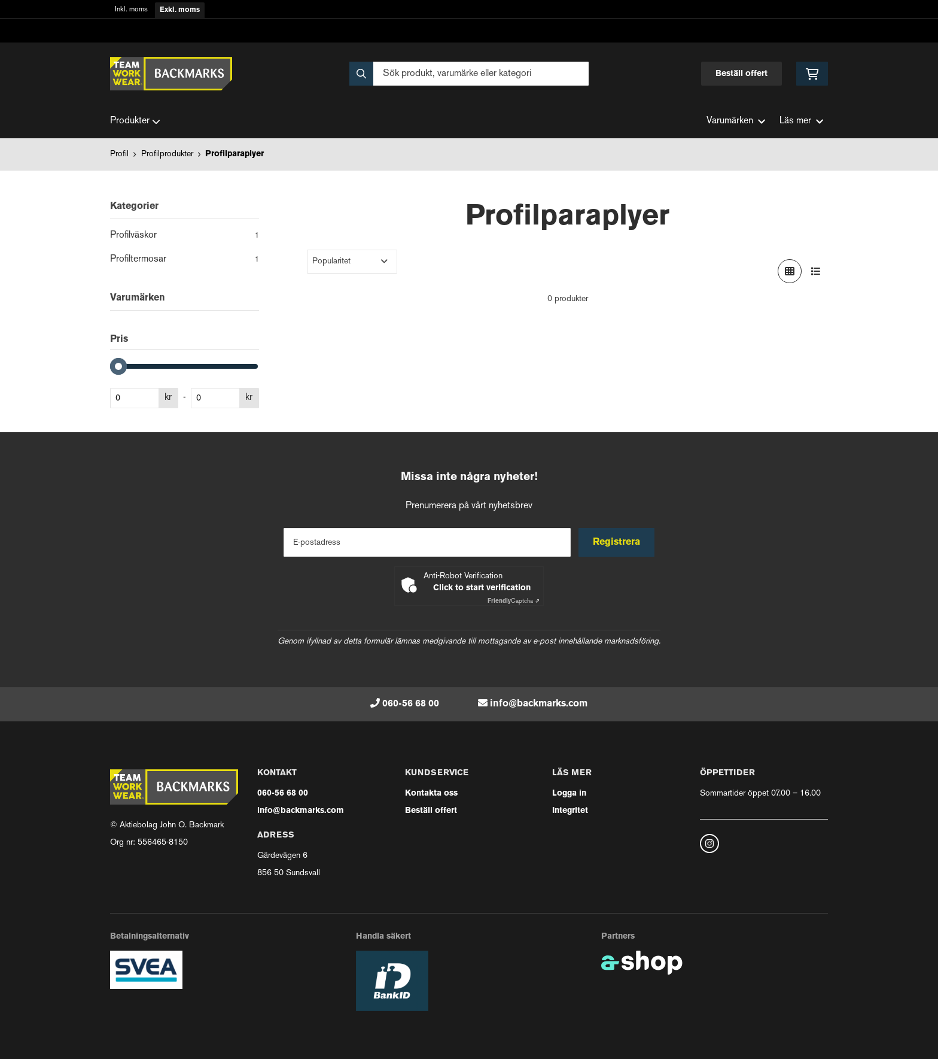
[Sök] (469, 74)
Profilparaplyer (234, 154)
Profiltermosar (184, 260)
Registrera (617, 542)
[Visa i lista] (816, 271)
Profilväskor (184, 236)
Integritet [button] (570, 811)
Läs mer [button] (801, 121)
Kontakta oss (431, 793)
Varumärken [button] (735, 121)
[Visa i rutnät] (790, 271)
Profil (119, 154)
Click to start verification (482, 588)
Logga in (569, 793)
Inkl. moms (131, 10)
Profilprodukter (167, 154)
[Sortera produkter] (352, 262)
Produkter (135, 121)
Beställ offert (741, 74)
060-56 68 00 (410, 704)
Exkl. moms (180, 10)
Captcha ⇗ (514, 601)
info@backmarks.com (538, 704)
